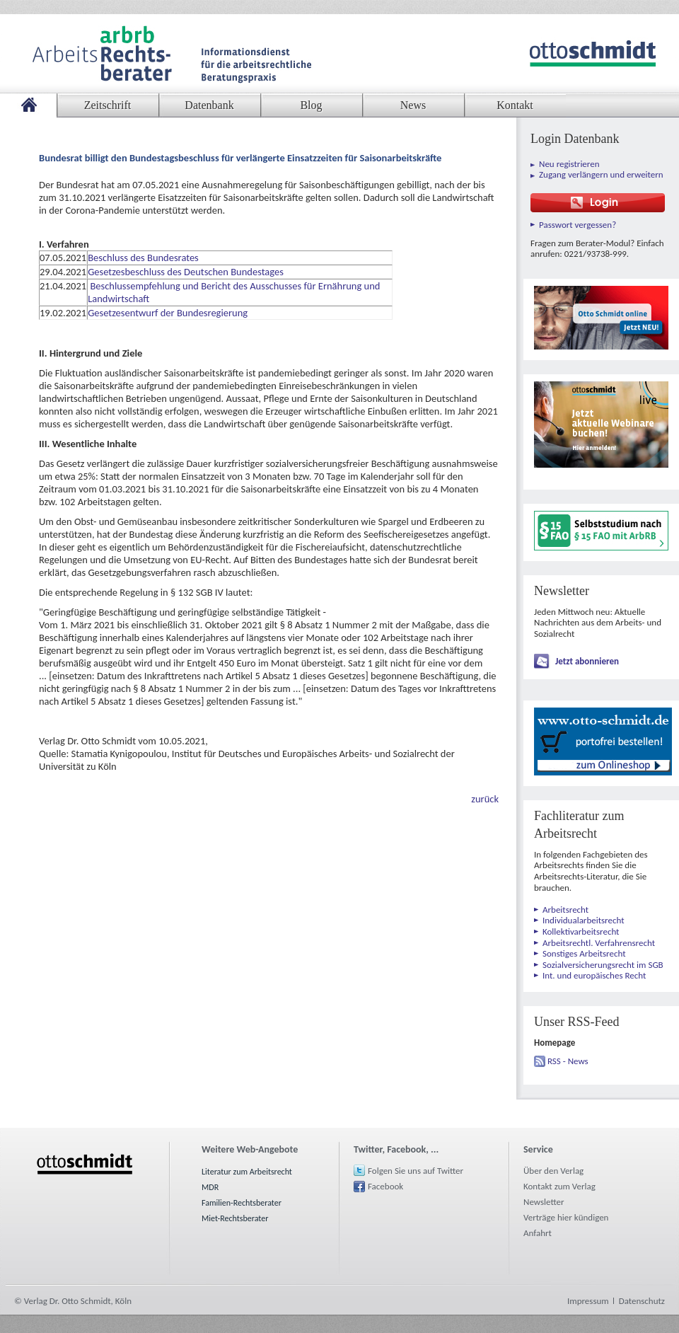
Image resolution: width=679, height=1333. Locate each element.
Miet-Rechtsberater (235, 1218)
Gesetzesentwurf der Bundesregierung (169, 312)
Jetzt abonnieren (587, 661)
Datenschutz (642, 1301)
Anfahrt (537, 1233)
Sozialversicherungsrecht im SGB (602, 964)
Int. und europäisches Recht (594, 975)
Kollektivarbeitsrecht (580, 931)
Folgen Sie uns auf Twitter (415, 1170)
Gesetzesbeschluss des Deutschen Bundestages (186, 271)
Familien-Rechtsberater (242, 1203)
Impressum (588, 1301)
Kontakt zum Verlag (559, 1186)
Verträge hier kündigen (565, 1217)
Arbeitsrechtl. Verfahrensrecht (598, 942)
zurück (485, 798)
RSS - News (567, 1061)
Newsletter (543, 1201)
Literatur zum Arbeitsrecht (247, 1172)
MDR (210, 1187)
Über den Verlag (553, 1170)
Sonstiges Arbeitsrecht (584, 953)
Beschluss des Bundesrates (144, 257)
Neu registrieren (569, 163)
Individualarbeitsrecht (583, 920)
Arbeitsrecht (565, 909)
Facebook (385, 1186)
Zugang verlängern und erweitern (601, 174)
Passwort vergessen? (577, 224)
